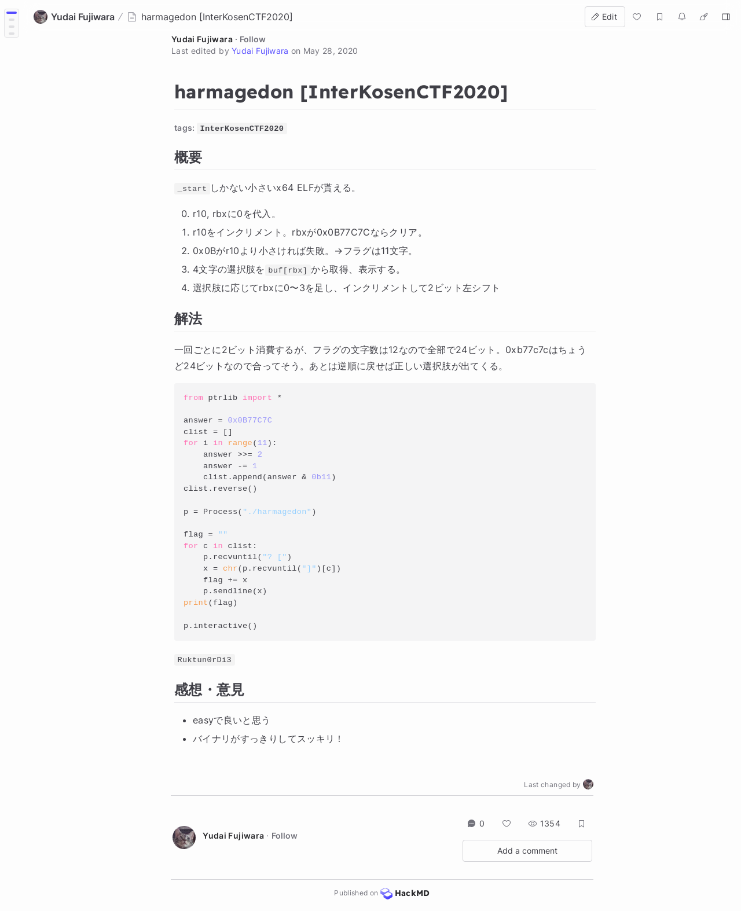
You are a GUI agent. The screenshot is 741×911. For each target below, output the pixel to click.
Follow (253, 39)
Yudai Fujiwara (202, 39)
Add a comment (527, 850)
